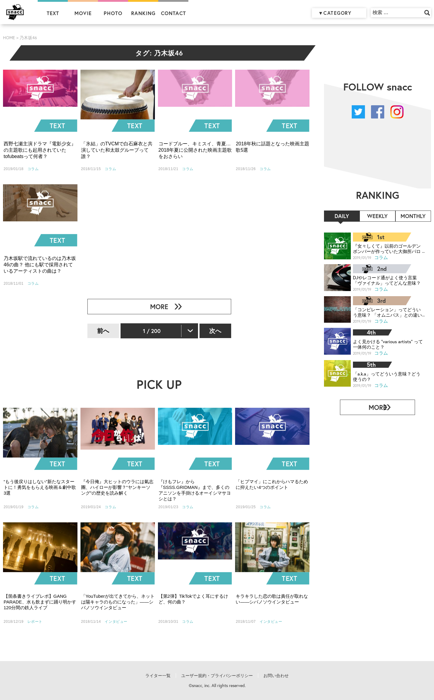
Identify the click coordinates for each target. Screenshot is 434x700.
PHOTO (113, 13)
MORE (157, 306)
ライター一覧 (158, 675)
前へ (103, 331)
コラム (381, 257)
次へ (215, 331)
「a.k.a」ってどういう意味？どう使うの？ (386, 374)
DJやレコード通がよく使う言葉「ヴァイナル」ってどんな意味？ (387, 279)
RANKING (143, 13)
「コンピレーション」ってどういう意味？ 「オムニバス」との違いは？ (387, 311)
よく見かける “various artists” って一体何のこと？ (387, 342)
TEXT (53, 13)
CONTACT (173, 13)
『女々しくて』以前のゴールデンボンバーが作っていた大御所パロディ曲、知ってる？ (386, 248)
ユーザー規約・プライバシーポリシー (217, 675)
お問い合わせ (276, 675)
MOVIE (83, 13)
